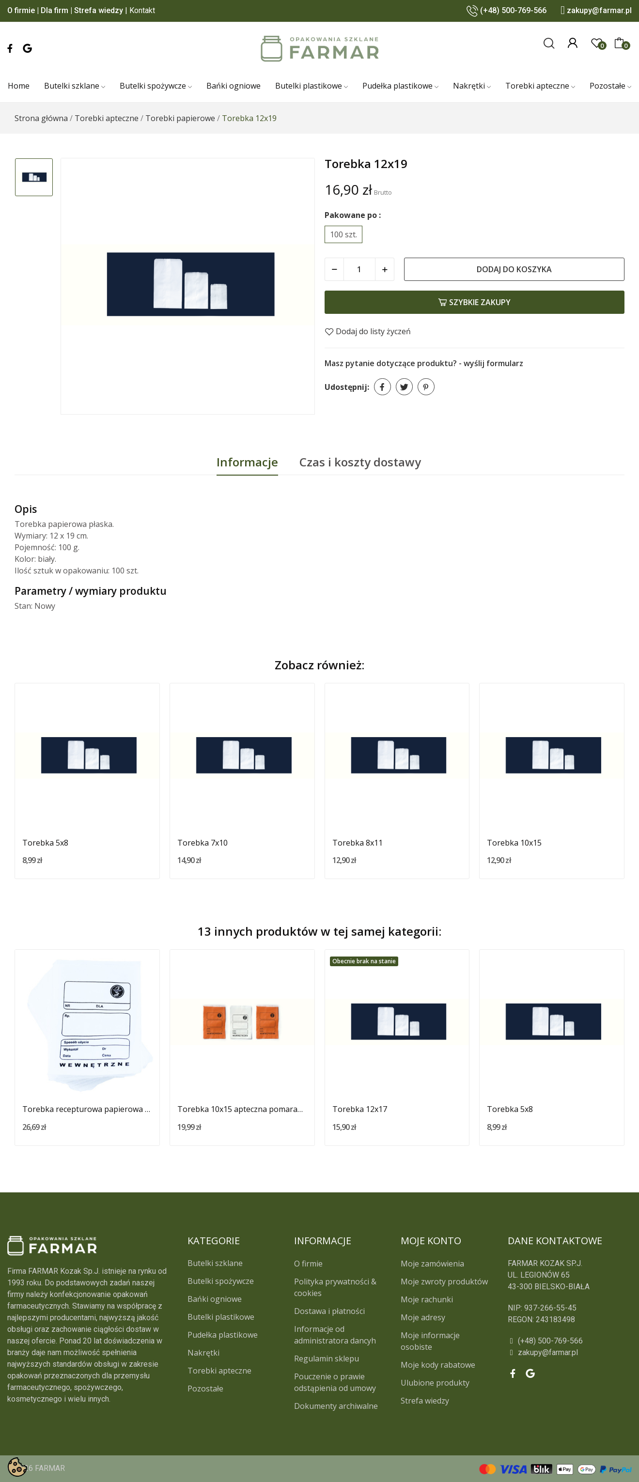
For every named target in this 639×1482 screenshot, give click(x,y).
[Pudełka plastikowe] (400, 86)
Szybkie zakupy (474, 302)
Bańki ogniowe (214, 1299)
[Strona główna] (41, 118)
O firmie (21, 10)
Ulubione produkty (435, 1382)
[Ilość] (359, 269)
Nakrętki (203, 1352)
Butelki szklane (215, 1263)
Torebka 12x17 (359, 1109)
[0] (597, 42)
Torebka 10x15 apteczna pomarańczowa (242, 1109)
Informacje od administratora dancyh (335, 1335)
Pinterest (426, 386)
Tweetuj (404, 386)
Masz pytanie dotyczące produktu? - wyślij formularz (424, 363)
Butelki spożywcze (220, 1281)
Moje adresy (423, 1317)
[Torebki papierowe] (180, 118)
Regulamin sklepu (326, 1358)
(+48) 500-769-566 (513, 10)
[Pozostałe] (610, 86)
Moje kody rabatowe (438, 1364)
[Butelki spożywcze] (156, 86)
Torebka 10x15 (514, 842)
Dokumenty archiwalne (336, 1406)
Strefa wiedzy (98, 10)
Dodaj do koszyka (514, 269)
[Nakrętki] (472, 86)
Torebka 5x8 (45, 842)
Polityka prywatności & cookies (335, 1287)
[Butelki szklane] (74, 86)
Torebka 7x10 (202, 842)
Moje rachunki (427, 1299)
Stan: (23, 606)
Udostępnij (382, 386)
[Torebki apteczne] (540, 86)
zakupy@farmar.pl (599, 10)
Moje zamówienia (432, 1263)
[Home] (19, 86)
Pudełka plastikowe (222, 1334)
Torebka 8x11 (357, 842)
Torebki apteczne (219, 1370)
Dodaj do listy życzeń (368, 331)
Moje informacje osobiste (430, 1341)
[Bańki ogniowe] (233, 86)
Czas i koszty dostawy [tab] (360, 462)
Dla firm (54, 10)
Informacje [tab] (247, 462)
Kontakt (142, 10)
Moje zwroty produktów (444, 1281)
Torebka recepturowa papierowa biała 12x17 (87, 1109)
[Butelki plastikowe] (311, 86)
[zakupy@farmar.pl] (569, 1352)
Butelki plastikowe (220, 1317)
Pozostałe (205, 1388)
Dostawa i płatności (329, 1311)
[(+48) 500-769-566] (569, 1341)
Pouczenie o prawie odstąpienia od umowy (335, 1382)
